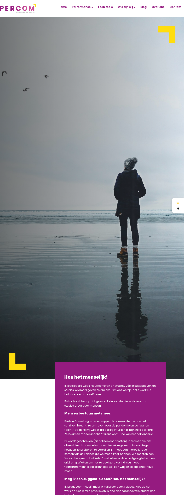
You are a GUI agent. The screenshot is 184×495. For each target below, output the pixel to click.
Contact (175, 7)
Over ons (158, 7)
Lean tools (105, 7)
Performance (82, 7)
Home (63, 7)
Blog (143, 7)
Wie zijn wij (126, 7)
